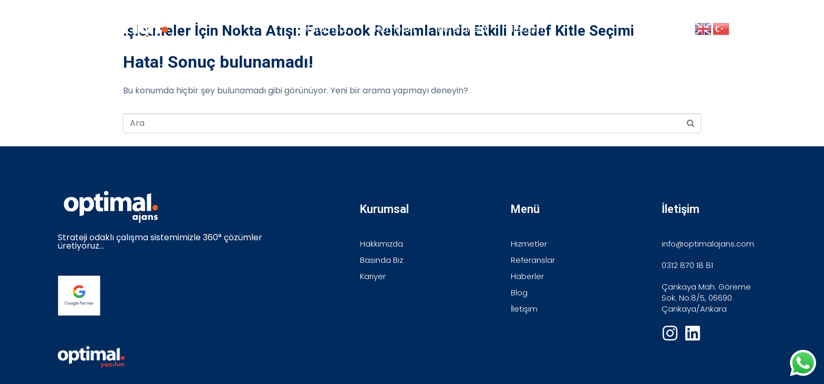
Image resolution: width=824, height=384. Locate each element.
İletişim (527, 29)
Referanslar (464, 29)
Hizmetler (395, 29)
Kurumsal (326, 29)
